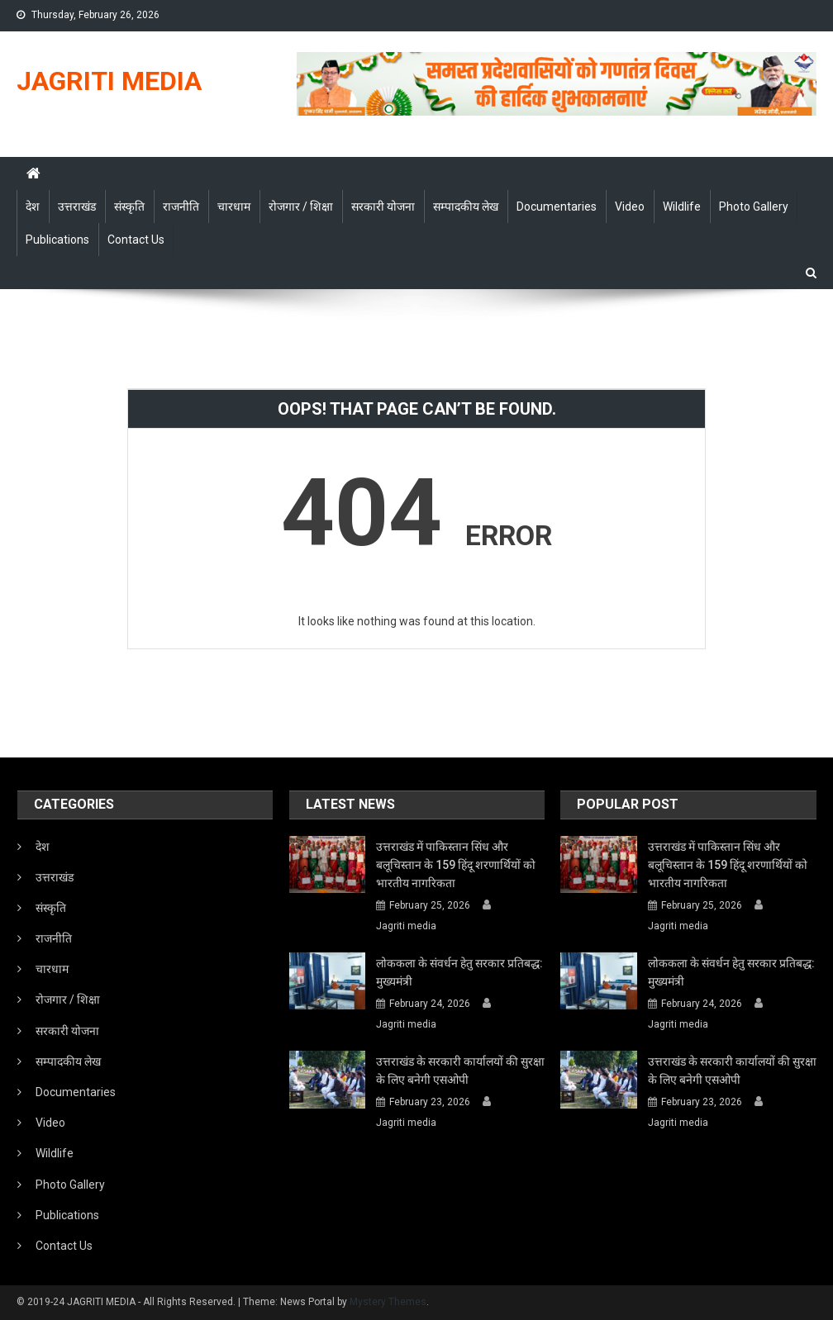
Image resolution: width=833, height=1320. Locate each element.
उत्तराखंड (77, 206)
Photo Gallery (753, 206)
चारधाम (233, 206)
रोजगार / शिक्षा (301, 206)
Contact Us (135, 239)
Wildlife (682, 206)
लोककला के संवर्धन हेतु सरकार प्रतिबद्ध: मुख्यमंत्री (459, 972)
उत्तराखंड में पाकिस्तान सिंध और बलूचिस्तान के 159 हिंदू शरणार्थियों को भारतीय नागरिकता (456, 865)
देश (33, 206)
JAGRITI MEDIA (109, 81)
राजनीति (181, 206)
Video (630, 206)
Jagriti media (406, 926)
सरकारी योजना (383, 206)
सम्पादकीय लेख (465, 206)
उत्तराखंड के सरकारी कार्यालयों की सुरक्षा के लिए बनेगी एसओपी (460, 1070)
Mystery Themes (388, 1302)
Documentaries (556, 206)
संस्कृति (129, 206)
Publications (57, 239)
